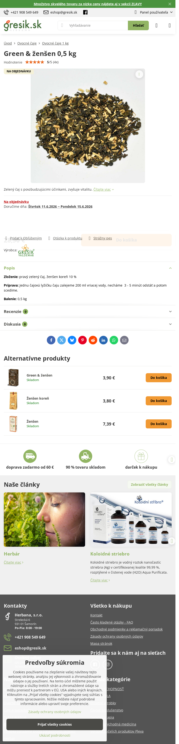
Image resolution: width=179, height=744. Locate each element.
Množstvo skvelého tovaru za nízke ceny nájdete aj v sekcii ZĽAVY (88, 4)
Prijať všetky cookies (55, 724)
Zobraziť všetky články (149, 484)
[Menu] (169, 25)
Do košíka (126, 222)
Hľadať (138, 25)
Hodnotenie (13, 62)
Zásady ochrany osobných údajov (54, 711)
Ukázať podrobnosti (54, 735)
